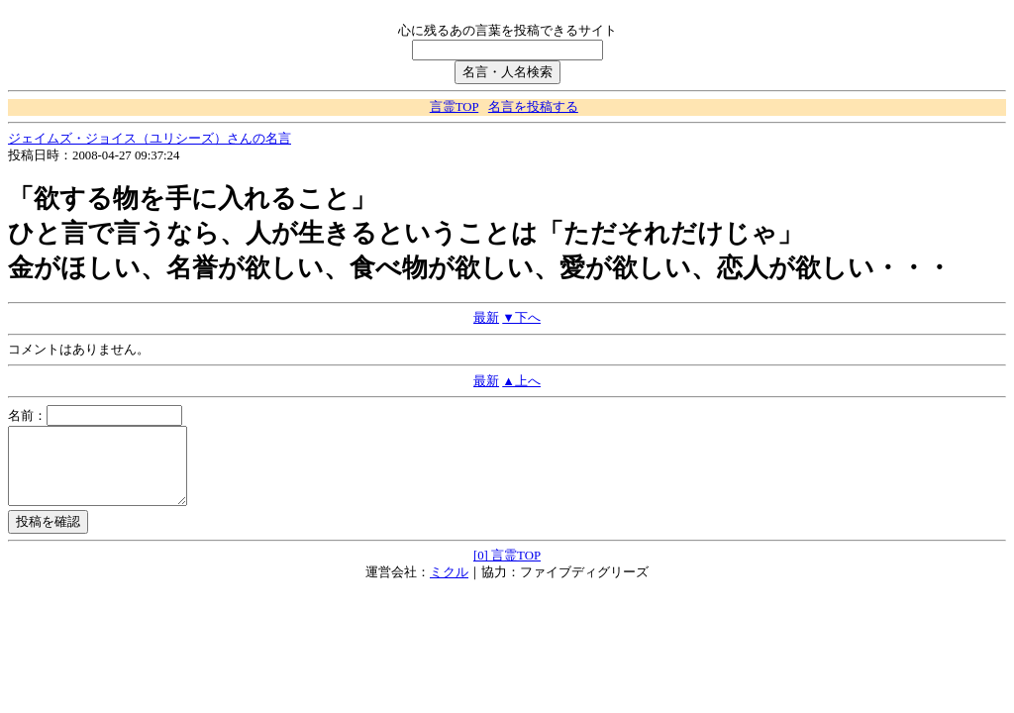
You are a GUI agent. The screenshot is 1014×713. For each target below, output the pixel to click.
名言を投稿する (533, 107)
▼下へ (521, 318)
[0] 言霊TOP (507, 570)
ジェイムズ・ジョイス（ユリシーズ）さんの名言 (149, 139)
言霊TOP (454, 107)
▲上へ (521, 381)
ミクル (449, 587)
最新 (486, 318)
